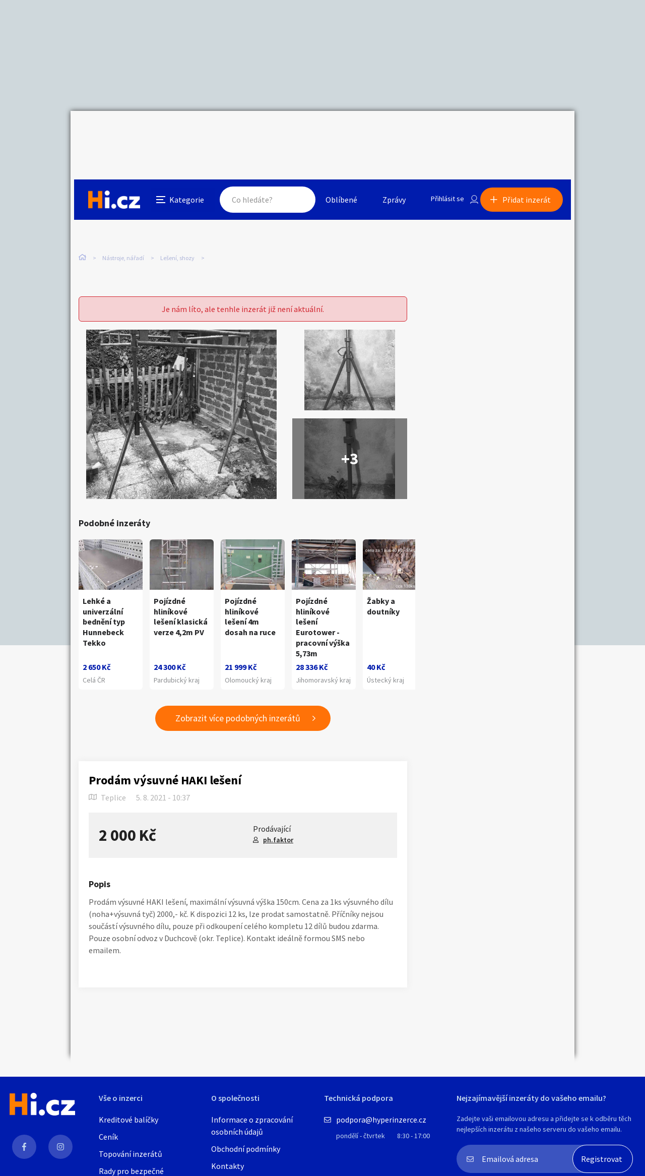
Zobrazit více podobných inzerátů (237, 700)
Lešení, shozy (177, 211)
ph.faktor (278, 821)
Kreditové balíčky (128, 1120)
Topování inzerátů (130, 1154)
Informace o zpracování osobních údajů (252, 1126)
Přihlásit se (439, 133)
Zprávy (382, 133)
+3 (349, 430)
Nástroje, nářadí (123, 211)
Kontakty (227, 1166)
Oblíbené (330, 133)
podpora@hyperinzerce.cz (381, 1120)
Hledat (286, 133)
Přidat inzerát (530, 133)
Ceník (108, 1137)
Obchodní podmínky (245, 1149)
